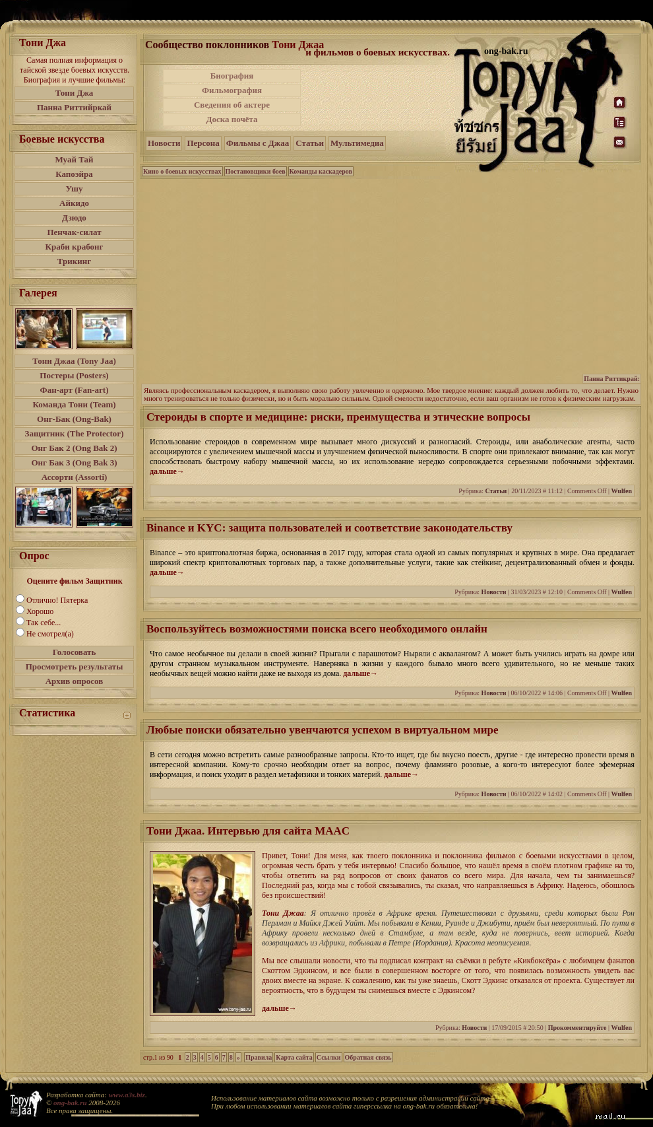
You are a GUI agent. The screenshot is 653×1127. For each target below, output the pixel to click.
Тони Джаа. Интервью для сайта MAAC (248, 831)
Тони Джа (74, 93)
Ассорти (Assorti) (75, 477)
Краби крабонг (75, 247)
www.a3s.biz (127, 1095)
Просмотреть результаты (74, 666)
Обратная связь (368, 1057)
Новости (164, 143)
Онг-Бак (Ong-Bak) (74, 419)
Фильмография (232, 90)
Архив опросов (75, 681)
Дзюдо (74, 217)
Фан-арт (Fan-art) (74, 390)
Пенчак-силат (74, 232)
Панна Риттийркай (74, 107)
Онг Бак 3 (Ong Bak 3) (74, 462)
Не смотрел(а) (50, 633)
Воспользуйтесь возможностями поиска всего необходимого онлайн (316, 629)
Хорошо (39, 611)
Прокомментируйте (577, 1027)
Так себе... (43, 622)
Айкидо (74, 203)
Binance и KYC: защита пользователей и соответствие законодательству (329, 528)
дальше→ (167, 471)
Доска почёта (231, 119)
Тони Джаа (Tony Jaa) (74, 361)
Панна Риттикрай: (612, 378)
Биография (232, 76)
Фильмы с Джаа (257, 143)
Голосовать (74, 652)
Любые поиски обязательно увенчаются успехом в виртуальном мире (322, 730)
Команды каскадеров (321, 171)
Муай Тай (74, 159)
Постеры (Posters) (74, 375)
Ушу (74, 188)
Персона (203, 143)
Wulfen (622, 491)
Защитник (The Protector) (74, 433)
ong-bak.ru (69, 1103)
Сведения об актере (232, 105)
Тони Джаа (298, 44)
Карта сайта (294, 1057)
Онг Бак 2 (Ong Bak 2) (74, 448)
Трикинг (74, 261)
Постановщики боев (256, 171)
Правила (258, 1057)
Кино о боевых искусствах (182, 171)
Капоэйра (74, 174)
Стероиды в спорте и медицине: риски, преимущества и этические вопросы (338, 417)
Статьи (309, 143)
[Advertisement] (379, 97)
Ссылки (329, 1057)
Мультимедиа (357, 143)
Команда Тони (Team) (73, 404)
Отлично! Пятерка (57, 600)
